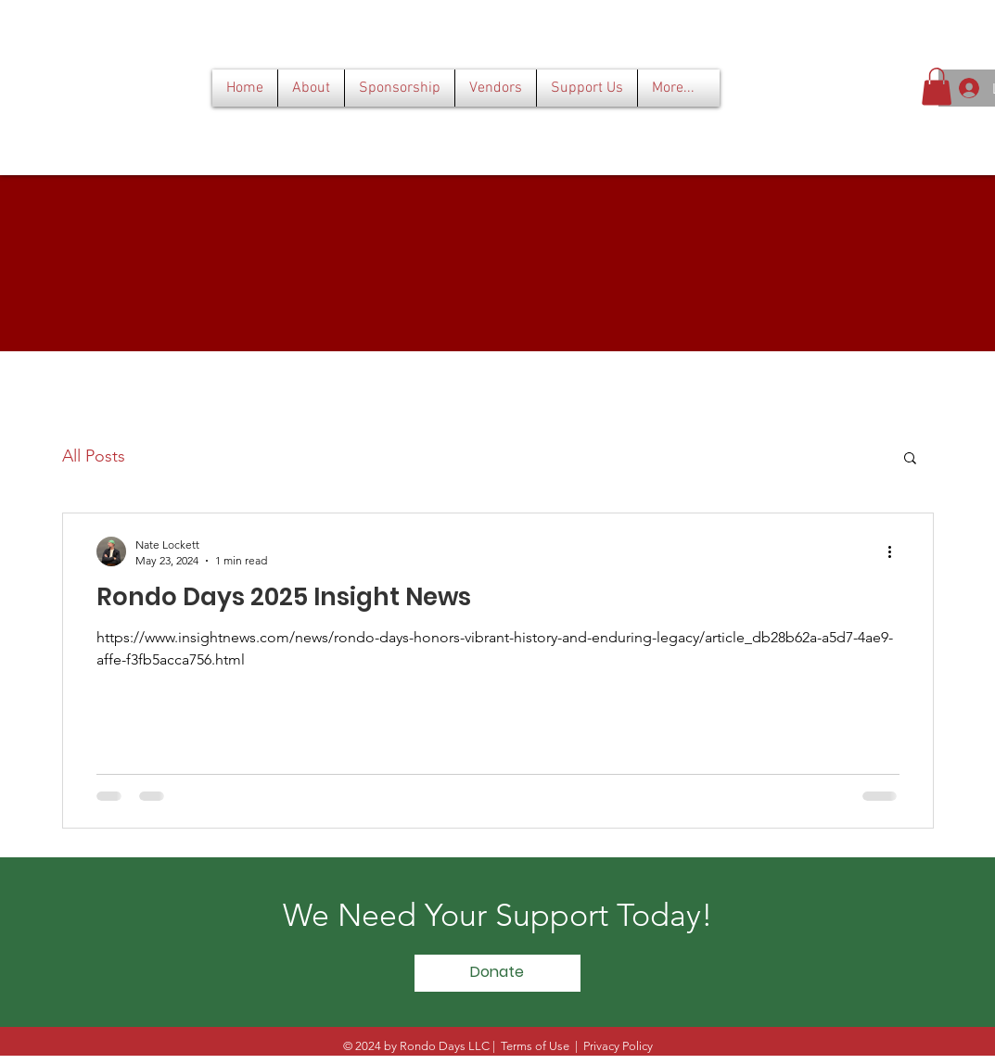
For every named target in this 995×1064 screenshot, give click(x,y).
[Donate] (497, 973)
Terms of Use (535, 1046)
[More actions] (897, 551)
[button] (936, 87)
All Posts (93, 456)
